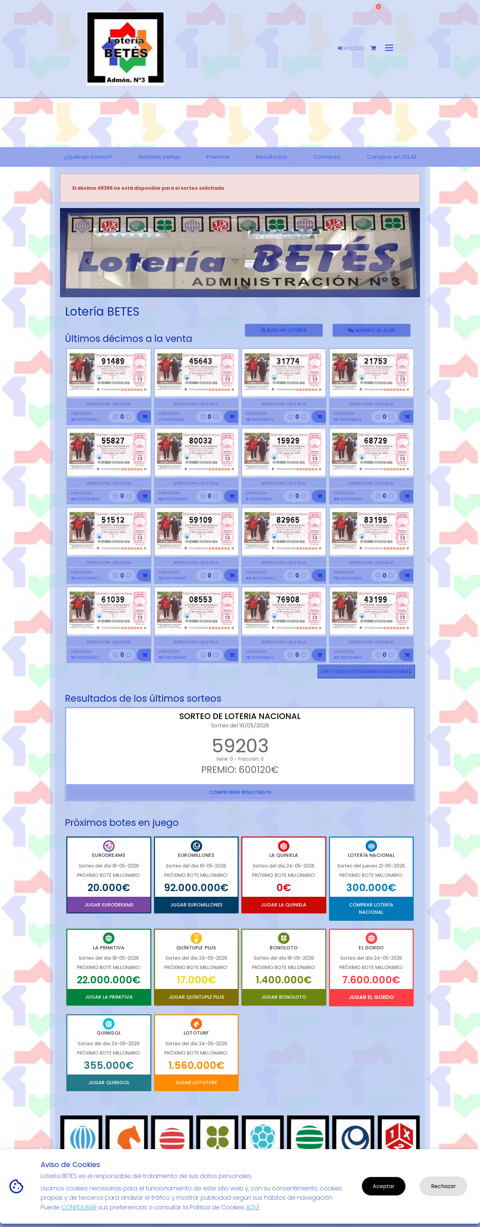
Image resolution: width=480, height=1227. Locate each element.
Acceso (351, 48)
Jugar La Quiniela (283, 904)
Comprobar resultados (240, 792)
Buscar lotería (284, 330)
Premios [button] (218, 157)
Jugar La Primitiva (109, 997)
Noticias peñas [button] (159, 157)
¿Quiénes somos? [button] (87, 157)
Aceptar (384, 1186)
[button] (87, 261)
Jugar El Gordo (371, 997)
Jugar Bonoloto (283, 997)
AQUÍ (252, 1207)
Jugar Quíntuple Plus (196, 997)
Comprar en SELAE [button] (392, 157)
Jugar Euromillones (196, 904)
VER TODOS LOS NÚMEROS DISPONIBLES (366, 671)
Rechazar (443, 1186)
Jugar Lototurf (196, 1082)
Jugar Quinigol (108, 1082)
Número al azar (371, 330)
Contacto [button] (327, 157)
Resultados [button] (271, 157)
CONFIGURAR (79, 1207)
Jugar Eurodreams (108, 904)
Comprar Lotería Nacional (371, 908)
